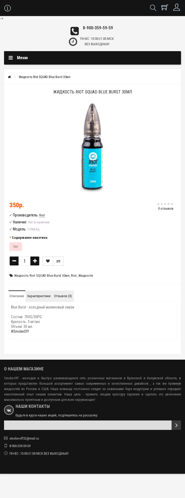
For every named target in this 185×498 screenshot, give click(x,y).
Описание (16, 296)
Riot (74, 275)
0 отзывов (165, 208)
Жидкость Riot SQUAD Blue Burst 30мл (44, 77)
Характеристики (39, 296)
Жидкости (85, 275)
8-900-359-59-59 (98, 27)
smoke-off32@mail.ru (24, 438)
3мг (15, 246)
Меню (22, 57)
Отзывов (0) (63, 296)
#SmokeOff (20, 331)
